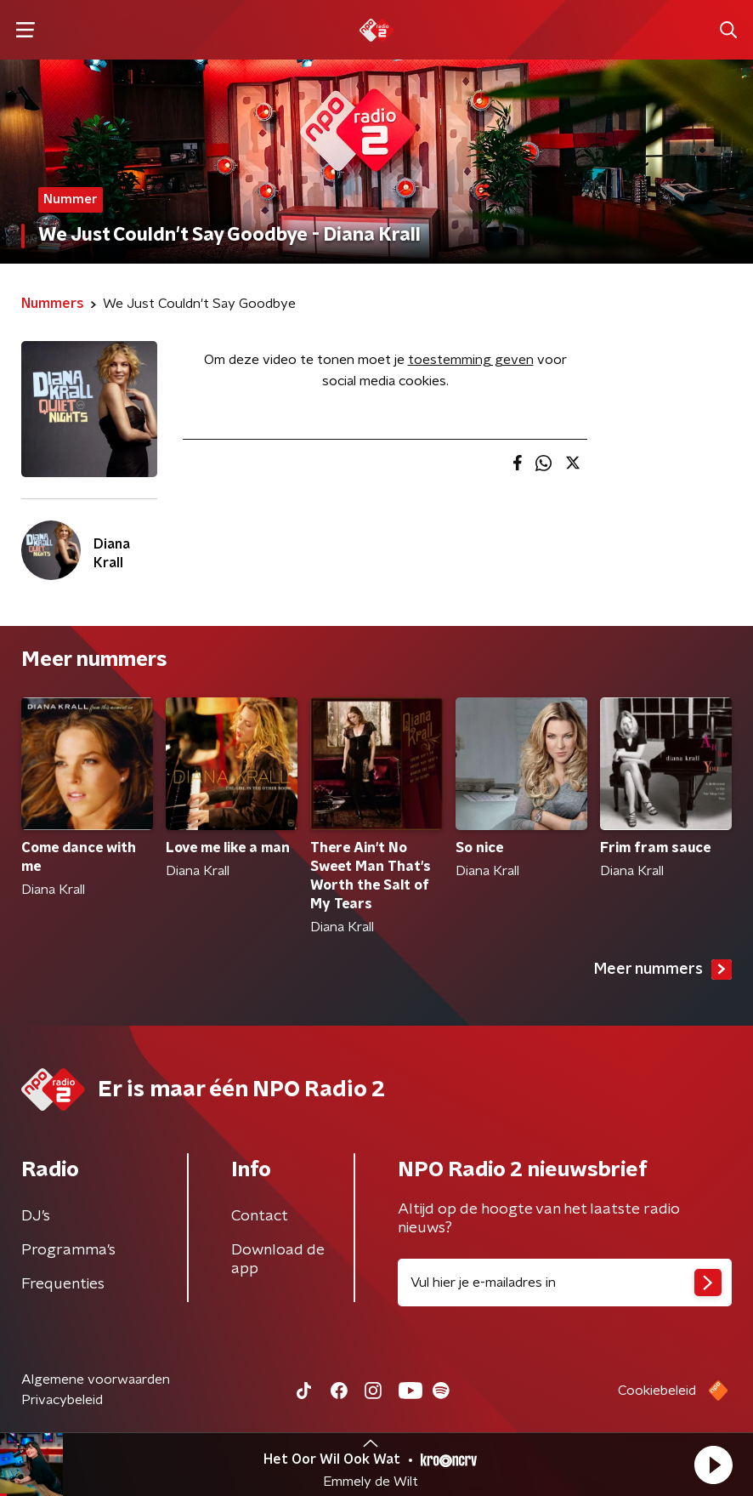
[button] (713, 1464)
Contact (259, 1216)
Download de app (278, 1260)
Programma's (68, 1250)
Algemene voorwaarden (95, 1379)
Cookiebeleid (657, 1390)
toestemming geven (471, 360)
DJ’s (35, 1216)
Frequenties (63, 1284)
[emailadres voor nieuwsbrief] (565, 1282)
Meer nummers (663, 969)
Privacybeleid (62, 1400)
